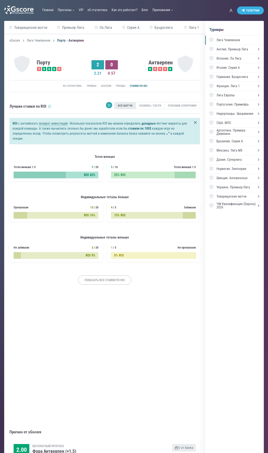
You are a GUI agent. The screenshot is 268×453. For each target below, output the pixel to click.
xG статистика (66, 86)
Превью (88, 86)
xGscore (14, 40)
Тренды (122, 86)
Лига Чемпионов (38, 40)
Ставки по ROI (144, 86)
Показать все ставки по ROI (105, 280)
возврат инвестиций (53, 124)
